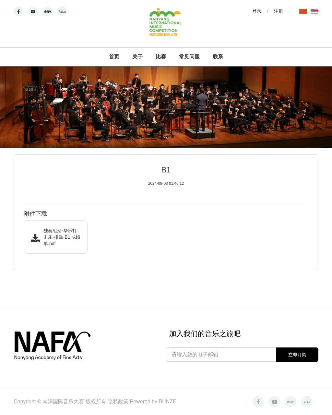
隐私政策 (119, 401)
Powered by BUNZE (153, 401)
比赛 (161, 56)
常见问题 (189, 56)
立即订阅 (297, 354)
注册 (278, 11)
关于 (137, 56)
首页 (114, 56)
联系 (218, 56)
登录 (256, 11)
